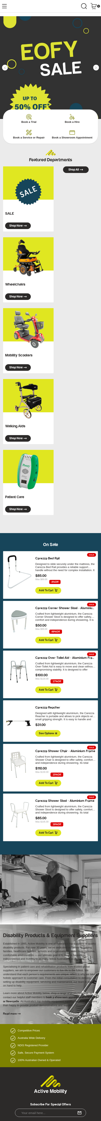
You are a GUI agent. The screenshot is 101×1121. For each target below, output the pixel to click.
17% (57, 681)
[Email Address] (50, 1113)
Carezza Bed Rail (47, 558)
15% (57, 775)
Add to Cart (48, 590)
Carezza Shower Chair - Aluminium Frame (65, 751)
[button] (5, 67)
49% (55, 632)
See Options (48, 733)
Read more (12, 1013)
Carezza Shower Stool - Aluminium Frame (64, 801)
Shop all (75, 169)
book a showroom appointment (64, 997)
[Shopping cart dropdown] (95, 6)
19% (57, 824)
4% (55, 582)
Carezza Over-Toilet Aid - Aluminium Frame (66, 658)
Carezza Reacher (47, 707)
